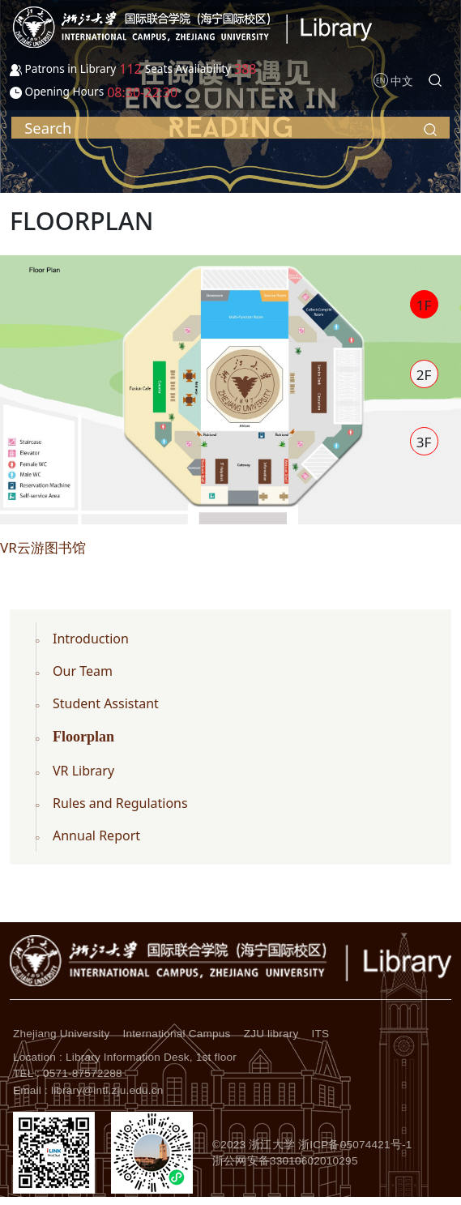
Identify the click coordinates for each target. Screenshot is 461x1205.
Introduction (91, 638)
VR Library (83, 771)
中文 (402, 80)
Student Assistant (106, 703)
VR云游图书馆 (43, 547)
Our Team (83, 671)
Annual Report (96, 835)
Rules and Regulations (120, 803)
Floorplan (83, 737)
